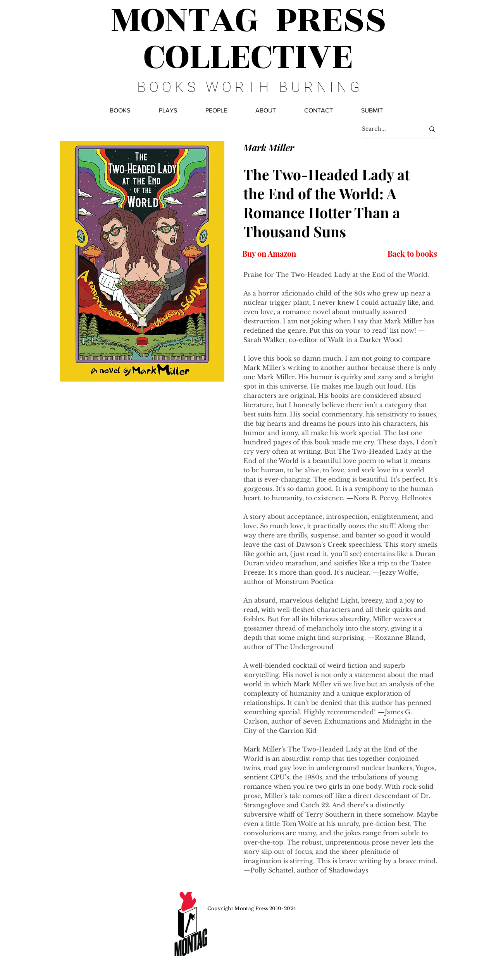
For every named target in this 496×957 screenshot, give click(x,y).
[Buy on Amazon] (269, 253)
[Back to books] (412, 253)
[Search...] (387, 129)
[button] (216, 110)
